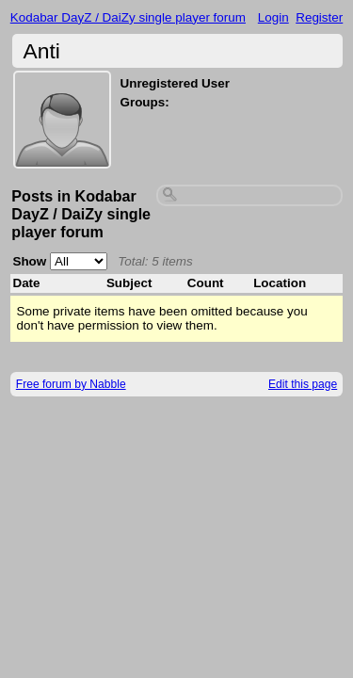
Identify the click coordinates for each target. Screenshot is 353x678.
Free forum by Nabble (71, 384)
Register (319, 17)
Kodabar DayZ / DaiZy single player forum (128, 17)
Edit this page (302, 384)
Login (273, 17)
